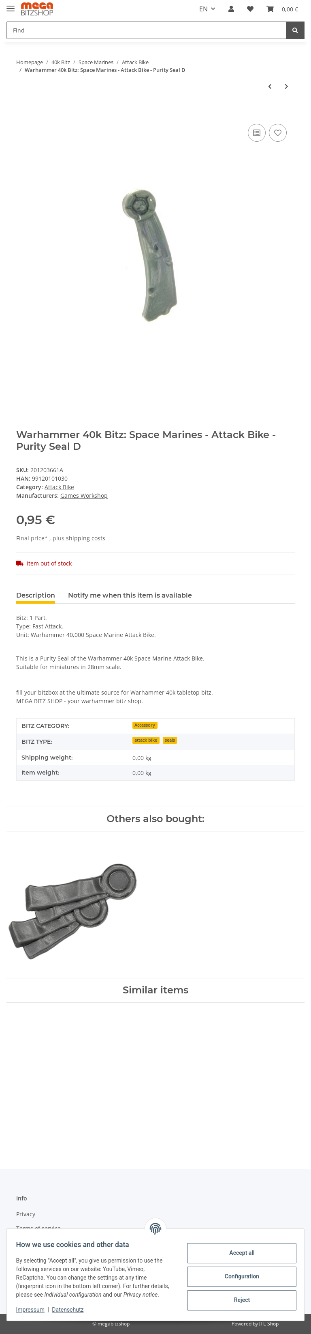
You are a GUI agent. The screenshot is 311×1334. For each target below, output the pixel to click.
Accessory (144, 725)
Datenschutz (71, 1309)
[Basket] (282, 9)
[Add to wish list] (278, 133)
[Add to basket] (22, 112)
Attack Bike (59, 487)
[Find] (146, 30)
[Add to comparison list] (257, 133)
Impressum (34, 1309)
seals (170, 740)
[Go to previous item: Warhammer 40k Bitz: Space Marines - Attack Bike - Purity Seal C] (270, 86)
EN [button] (203, 8)
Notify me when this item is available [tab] (130, 595)
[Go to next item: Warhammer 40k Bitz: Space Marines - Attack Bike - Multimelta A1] (286, 86)
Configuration (238, 1272)
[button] (231, 9)
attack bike (145, 740)
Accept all (238, 1248)
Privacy (25, 1214)
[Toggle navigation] (10, 5)
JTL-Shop (269, 1323)
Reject (238, 1296)
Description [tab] (35, 595)
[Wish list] (250, 9)
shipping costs (85, 538)
